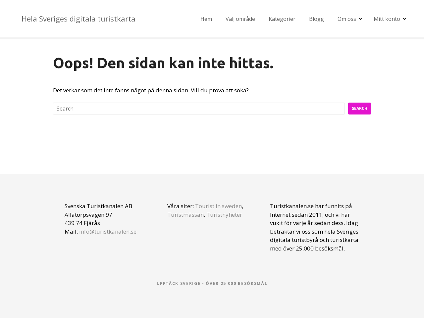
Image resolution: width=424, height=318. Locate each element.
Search (359, 108)
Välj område (240, 19)
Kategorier (282, 19)
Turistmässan (185, 214)
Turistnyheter (224, 214)
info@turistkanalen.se (107, 231)
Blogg (316, 19)
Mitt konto (387, 19)
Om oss (347, 19)
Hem (206, 19)
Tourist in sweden (218, 206)
